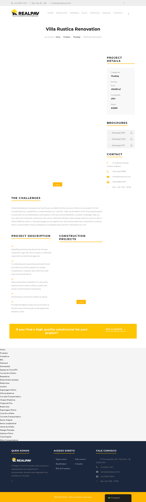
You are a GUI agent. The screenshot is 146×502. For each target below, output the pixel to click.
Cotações (79, 464)
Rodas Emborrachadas (9, 380)
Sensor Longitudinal (8, 423)
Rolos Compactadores (9, 440)
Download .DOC (121, 139)
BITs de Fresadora (63, 468)
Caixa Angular (6, 437)
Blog (84, 13)
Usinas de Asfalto (7, 427)
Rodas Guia (4, 383)
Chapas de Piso (6, 403)
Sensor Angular (6, 420)
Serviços (95, 13)
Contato (118, 13)
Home (50, 13)
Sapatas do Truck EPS (8, 370)
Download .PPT (121, 145)
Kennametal (5, 366)
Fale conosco (80, 459)
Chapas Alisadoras (7, 400)
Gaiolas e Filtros (6, 433)
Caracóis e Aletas (7, 413)
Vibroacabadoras (7, 393)
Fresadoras (4, 356)
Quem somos (61, 459)
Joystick (3, 386)
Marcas (106, 13)
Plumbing (76, 37)
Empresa (74, 13)
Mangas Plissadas (7, 430)
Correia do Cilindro (8, 373)
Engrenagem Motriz (8, 390)
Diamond (4, 363)
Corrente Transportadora (10, 396)
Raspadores (5, 376)
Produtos (61, 13)
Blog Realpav (61, 464)
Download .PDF (121, 133)
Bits (1, 360)
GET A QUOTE (114, 329)
